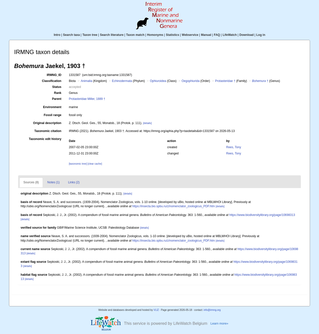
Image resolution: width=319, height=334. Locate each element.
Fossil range (53, 115)
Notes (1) (53, 182)
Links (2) (74, 182)
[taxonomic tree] (78, 163)
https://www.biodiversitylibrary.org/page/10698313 (262, 215)
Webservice (190, 35)
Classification (51, 81)
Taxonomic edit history (45, 139)
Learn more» (219, 323)
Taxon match (135, 35)
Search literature (112, 35)
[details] (147, 123)
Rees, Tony (233, 147)
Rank (57, 93)
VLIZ (156, 310)
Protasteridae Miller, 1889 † (87, 99)
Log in (260, 35)
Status (57, 87)
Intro (57, 35)
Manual (206, 35)
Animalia (86, 81)
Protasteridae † (225, 81)
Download (246, 35)
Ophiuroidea (158, 81)
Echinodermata (122, 81)
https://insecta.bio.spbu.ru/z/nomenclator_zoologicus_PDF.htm (173, 206)
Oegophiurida (191, 81)
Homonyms (155, 35)
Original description (47, 123)
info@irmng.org (212, 310)
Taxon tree (89, 35)
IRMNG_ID (54, 75)
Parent (56, 99)
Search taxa (71, 35)
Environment (52, 107)
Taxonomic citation (47, 131)
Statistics (172, 35)
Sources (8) (31, 182)
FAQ (217, 35)
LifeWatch (230, 35)
